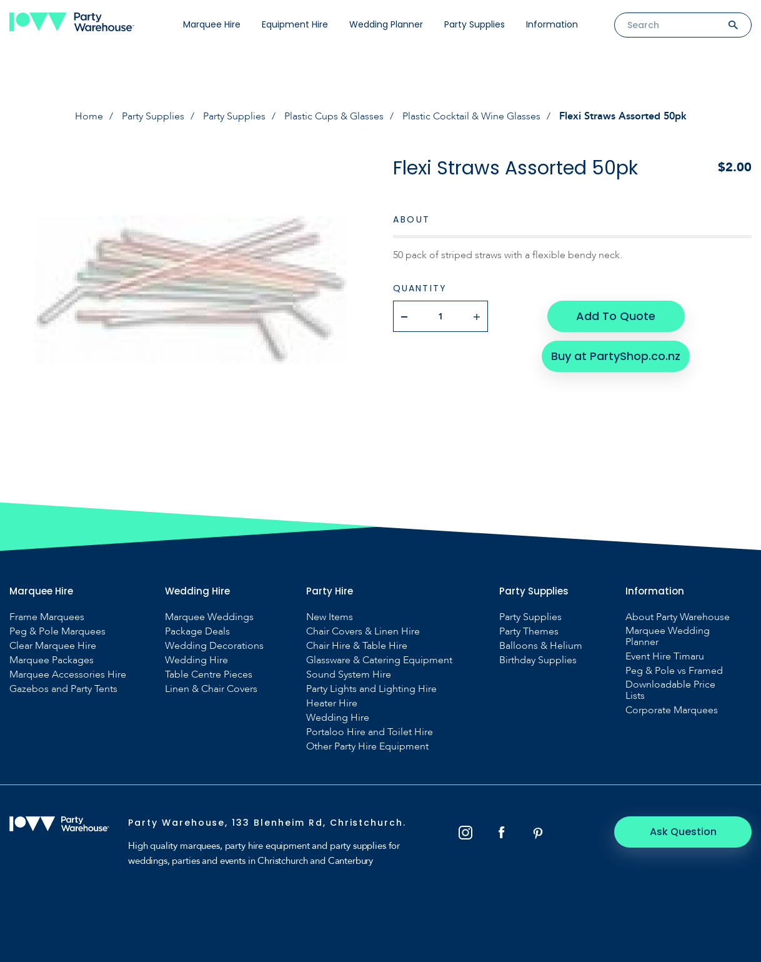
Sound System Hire (348, 674)
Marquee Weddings (209, 617)
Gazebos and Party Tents (63, 688)
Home (89, 116)
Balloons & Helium (540, 645)
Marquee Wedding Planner (667, 636)
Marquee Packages (51, 660)
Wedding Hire (196, 660)
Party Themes (529, 631)
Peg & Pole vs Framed (674, 670)
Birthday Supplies (538, 660)
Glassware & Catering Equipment (379, 660)
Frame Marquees (46, 617)
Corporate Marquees (671, 710)
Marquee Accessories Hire (67, 674)
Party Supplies (474, 24)
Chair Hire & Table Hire (356, 645)
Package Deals (197, 631)
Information (552, 24)
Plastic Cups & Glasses (334, 116)
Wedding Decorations (214, 645)
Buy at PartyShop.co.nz (615, 356)
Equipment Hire (295, 24)
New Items (329, 617)
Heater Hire (331, 703)
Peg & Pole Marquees (57, 631)
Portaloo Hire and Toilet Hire (369, 732)
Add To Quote (615, 316)
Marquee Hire (212, 24)
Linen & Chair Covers (211, 688)
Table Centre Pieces (208, 674)
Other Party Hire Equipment (367, 746)
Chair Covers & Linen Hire (363, 631)
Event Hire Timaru (664, 656)
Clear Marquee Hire (52, 645)
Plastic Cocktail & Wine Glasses (471, 116)
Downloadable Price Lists (670, 690)
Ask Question (683, 831)
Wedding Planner (386, 24)
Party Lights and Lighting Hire (371, 688)
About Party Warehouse (677, 617)
